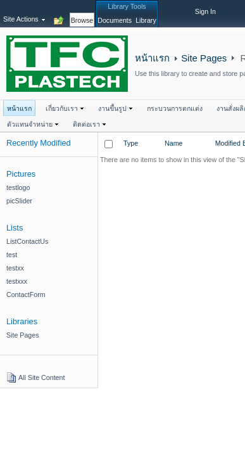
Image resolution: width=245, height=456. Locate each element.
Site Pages (204, 58)
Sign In (205, 11)
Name (173, 143)
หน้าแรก (152, 58)
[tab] (82, 13)
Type (130, 143)
